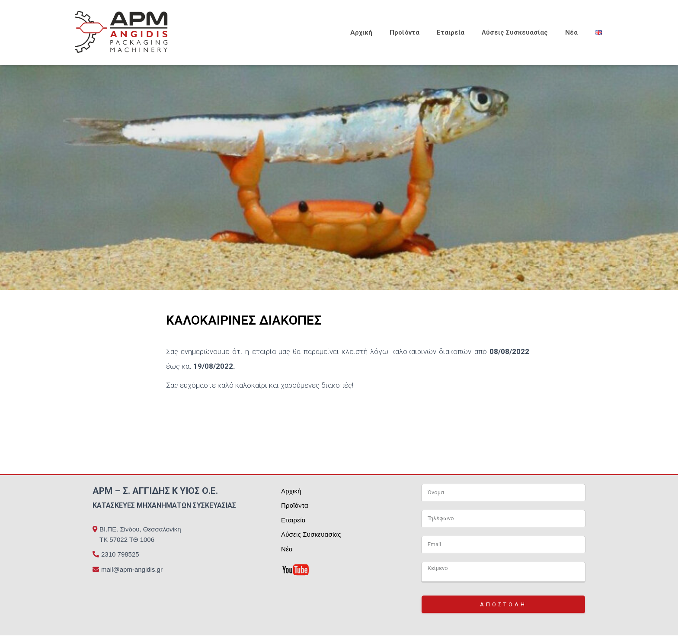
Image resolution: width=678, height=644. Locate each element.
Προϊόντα (404, 32)
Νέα (571, 32)
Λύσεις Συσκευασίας (515, 32)
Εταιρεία (450, 32)
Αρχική (361, 32)
